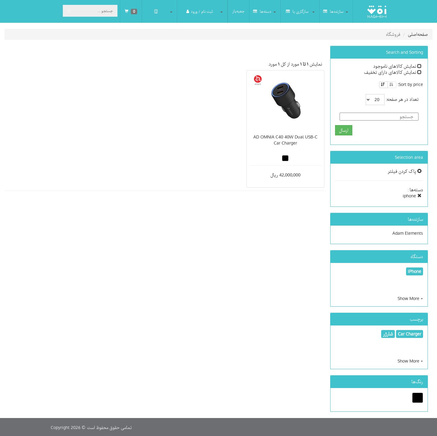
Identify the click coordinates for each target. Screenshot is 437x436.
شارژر (388, 334)
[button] (410, 298)
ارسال (343, 130)
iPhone (414, 271)
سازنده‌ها (333, 11)
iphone (412, 196)
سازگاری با (297, 11)
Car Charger (409, 334)
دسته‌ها (262, 11)
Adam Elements (407, 233)
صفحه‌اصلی (418, 34)
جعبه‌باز (238, 11)
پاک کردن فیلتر (405, 171)
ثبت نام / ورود (199, 11)
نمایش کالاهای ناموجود (397, 66)
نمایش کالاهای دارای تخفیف (393, 72)
